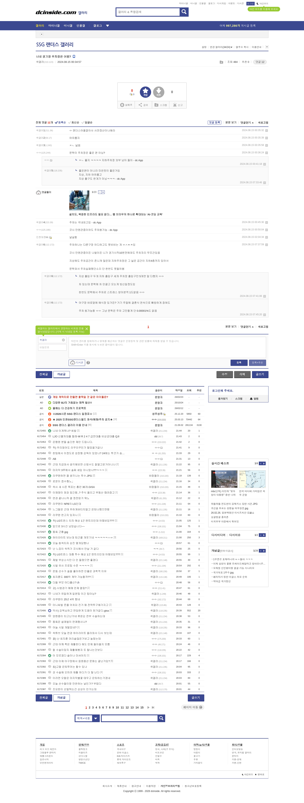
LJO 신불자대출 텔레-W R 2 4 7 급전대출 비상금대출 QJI (83, 436)
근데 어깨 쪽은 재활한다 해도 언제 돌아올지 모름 (79, 644)
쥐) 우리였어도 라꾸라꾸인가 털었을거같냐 (75, 447)
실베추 (126, 105)
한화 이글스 (123, 752)
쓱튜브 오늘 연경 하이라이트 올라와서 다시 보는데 (80, 633)
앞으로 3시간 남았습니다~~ (66, 526)
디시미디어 (218, 535)
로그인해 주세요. (222, 390)
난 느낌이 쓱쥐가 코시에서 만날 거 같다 (73, 548)
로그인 (250, 3)
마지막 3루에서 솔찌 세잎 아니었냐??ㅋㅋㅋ (76, 470)
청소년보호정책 (193, 786)
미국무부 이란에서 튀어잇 (225, 521)
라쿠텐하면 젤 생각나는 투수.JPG (70, 475)
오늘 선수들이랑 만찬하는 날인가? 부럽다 (74, 683)
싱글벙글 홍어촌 (220, 517)
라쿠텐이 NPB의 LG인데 (64, 503)
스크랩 (221, 62)
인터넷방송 (237, 749)
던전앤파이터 (46, 763)
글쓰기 (260, 374)
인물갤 (202, 3)
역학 (157, 763)
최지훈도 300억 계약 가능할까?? (69, 576)
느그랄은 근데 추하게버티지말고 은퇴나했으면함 (79, 509)
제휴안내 (122, 786)
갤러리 (40, 25)
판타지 (235, 756)
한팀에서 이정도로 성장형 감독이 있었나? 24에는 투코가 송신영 (87, 453)
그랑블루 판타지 (48, 752)
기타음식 (198, 763)
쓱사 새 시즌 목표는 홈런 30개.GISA (71, 487)
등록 (239, 362)
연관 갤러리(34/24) (221, 47)
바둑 (157, 759)
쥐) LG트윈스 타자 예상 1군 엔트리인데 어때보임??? (81, 520)
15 (142, 707)
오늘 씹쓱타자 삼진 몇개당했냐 (68, 543)
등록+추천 (257, 362)
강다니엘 (83, 756)
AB (52, 458)
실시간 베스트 (220, 463)
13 (132, 707)
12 (127, 707)
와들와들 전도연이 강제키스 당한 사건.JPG (234, 504)
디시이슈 (235, 535)
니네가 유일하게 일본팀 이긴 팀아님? (72, 593)
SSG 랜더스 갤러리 (54, 44)
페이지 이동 (192, 707)
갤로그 (211, 3)
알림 (254, 398)
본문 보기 (231, 122)
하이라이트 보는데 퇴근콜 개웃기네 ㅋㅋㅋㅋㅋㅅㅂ (80, 537)
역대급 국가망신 (222, 581)
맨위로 (259, 774)
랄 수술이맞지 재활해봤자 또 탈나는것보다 (75, 649)
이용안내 (256, 47)
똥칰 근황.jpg (58, 531)
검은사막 (44, 759)
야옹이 (197, 752)
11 (122, 707)
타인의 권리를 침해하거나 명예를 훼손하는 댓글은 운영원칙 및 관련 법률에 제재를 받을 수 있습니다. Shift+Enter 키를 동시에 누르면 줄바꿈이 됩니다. (125, 343)
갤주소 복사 (242, 47)
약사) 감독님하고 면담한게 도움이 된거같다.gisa (78, 610)
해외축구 (121, 763)
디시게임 (221, 3)
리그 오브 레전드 (48, 749)
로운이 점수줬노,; (60, 481)
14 (137, 707)
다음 (148, 707)
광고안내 (136, 786)
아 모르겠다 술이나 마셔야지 (67, 655)
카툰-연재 (237, 759)
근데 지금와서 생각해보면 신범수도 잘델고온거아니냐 (81, 464)
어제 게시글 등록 (238, 25)
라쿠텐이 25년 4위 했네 (64, 599)
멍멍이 (197, 749)
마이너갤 (183, 3)
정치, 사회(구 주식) (164, 749)
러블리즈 (83, 752)
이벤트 (231, 3)
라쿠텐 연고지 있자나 (62, 515)
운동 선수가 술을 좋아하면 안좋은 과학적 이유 (77, 571)
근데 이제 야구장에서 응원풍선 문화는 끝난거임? (79, 661)
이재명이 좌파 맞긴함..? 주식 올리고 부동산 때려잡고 (81, 492)
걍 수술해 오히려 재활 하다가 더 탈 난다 (73, 672)
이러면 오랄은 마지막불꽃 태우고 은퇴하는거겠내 (79, 678)
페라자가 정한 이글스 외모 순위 (230, 577)
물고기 (197, 756)
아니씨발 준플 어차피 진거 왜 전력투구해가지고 (78, 605)
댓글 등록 (214, 122)
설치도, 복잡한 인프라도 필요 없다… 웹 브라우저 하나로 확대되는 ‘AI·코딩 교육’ (116, 214)
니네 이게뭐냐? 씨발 (62, 430)
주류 (196, 759)
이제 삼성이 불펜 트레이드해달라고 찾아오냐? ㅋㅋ (239, 563)
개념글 (61, 374)
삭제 (266, 130)
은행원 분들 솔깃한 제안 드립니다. (70, 442)
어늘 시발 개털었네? (62, 627)
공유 (143, 105)
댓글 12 (259, 61)
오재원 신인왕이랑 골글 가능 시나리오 (233, 568)
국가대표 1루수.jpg (223, 572)
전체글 (44, 374)
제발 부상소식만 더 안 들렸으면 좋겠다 (73, 560)
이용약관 (151, 786)
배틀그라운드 (46, 756)
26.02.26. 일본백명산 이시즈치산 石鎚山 (232, 512)
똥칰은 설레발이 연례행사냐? (67, 621)
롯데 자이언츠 (124, 759)
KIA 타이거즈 (123, 756)
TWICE (82, 763)
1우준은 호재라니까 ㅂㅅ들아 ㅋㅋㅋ (233, 559)
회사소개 (107, 786)
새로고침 (263, 122)
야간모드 (262, 3)
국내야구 (121, 749)
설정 (204, 47)
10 (117, 707)
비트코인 (159, 752)
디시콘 (240, 3)
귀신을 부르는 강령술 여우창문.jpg (229, 508)
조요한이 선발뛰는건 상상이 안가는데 (72, 689)
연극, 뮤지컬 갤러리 (241, 752)
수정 (224, 374)
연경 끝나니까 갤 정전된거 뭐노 (68, 498)
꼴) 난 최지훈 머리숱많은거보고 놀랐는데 (74, 638)
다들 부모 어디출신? (62, 582)
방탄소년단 (84, 759)
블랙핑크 (83, 749)
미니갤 (193, 3)
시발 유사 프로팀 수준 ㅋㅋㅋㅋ (68, 565)
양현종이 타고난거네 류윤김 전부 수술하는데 (76, 616)
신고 (178, 105)
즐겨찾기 (223, 398)
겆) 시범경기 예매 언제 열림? (67, 588)
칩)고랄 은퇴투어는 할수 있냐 (67, 666)
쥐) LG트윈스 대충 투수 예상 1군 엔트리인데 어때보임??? (84, 554)
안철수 (158, 756)
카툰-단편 (237, 763)
